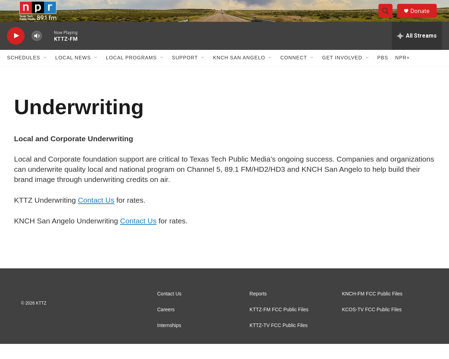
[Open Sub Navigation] (45, 73)
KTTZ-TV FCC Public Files (278, 340)
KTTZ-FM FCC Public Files (278, 324)
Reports (258, 309)
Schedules (23, 73)
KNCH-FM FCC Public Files (372, 309)
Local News (73, 73)
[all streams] (417, 51)
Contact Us (96, 215)
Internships (169, 340)
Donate (424, 18)
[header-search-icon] (389, 19)
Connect (293, 73)
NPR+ (402, 73)
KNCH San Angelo (239, 73)
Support (185, 73)
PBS (382, 73)
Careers (166, 324)
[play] (15, 51)
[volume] (37, 51)
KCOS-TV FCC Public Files (372, 324)
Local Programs (131, 73)
